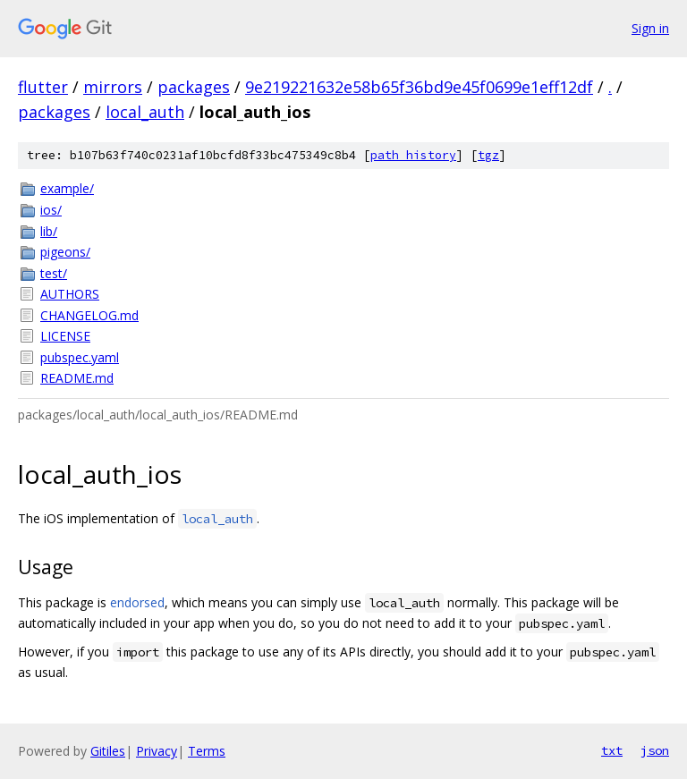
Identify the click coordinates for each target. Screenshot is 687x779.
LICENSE (65, 335)
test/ (53, 273)
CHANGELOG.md (89, 315)
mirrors (112, 86)
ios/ (51, 209)
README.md (77, 377)
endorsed (137, 602)
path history (413, 155)
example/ (67, 188)
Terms (206, 750)
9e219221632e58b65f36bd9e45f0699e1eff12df (419, 86)
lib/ (48, 231)
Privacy (156, 750)
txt (612, 750)
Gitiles (107, 750)
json (654, 750)
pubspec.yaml (79, 357)
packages (193, 86)
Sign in (650, 28)
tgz (488, 155)
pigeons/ (65, 251)
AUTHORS (69, 293)
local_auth (145, 112)
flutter (43, 86)
